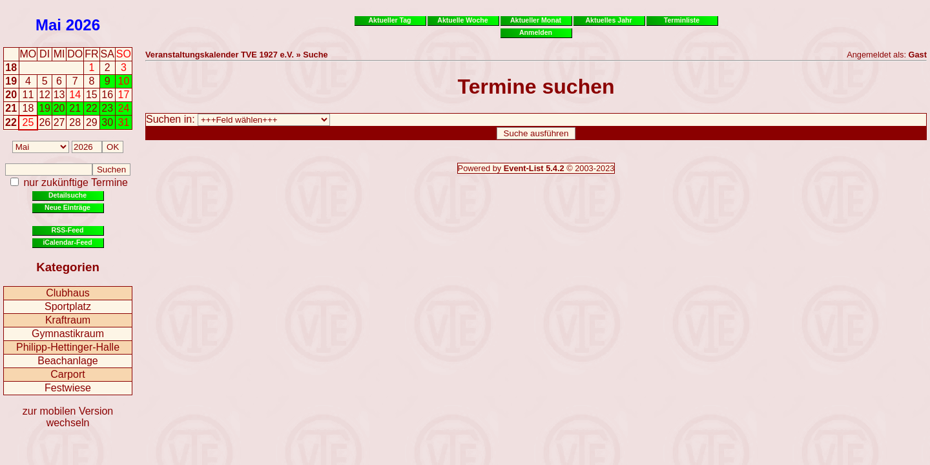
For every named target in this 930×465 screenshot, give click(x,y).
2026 (83, 25)
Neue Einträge (67, 207)
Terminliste (681, 20)
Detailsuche (67, 195)
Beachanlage (67, 360)
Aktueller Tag (389, 20)
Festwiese (68, 387)
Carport (67, 374)
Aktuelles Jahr (608, 20)
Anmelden (535, 32)
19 (11, 81)
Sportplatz (68, 306)
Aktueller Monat (535, 20)
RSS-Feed (68, 230)
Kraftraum (67, 320)
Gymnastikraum (68, 333)
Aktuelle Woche (462, 20)
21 (11, 108)
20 (11, 94)
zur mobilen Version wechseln (68, 417)
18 (11, 67)
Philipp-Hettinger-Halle (67, 347)
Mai (48, 25)
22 (11, 122)
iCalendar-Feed (67, 242)
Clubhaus (68, 292)
